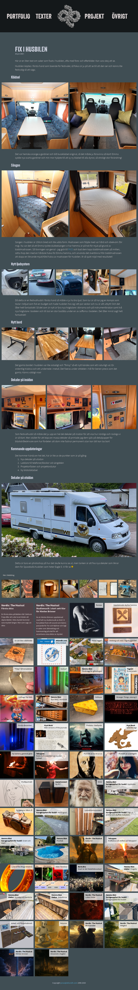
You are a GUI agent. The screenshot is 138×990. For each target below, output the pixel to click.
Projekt (94, 16)
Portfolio (18, 16)
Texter (44, 16)
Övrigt (119, 16)
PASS (70, 249)
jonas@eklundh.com (69, 983)
